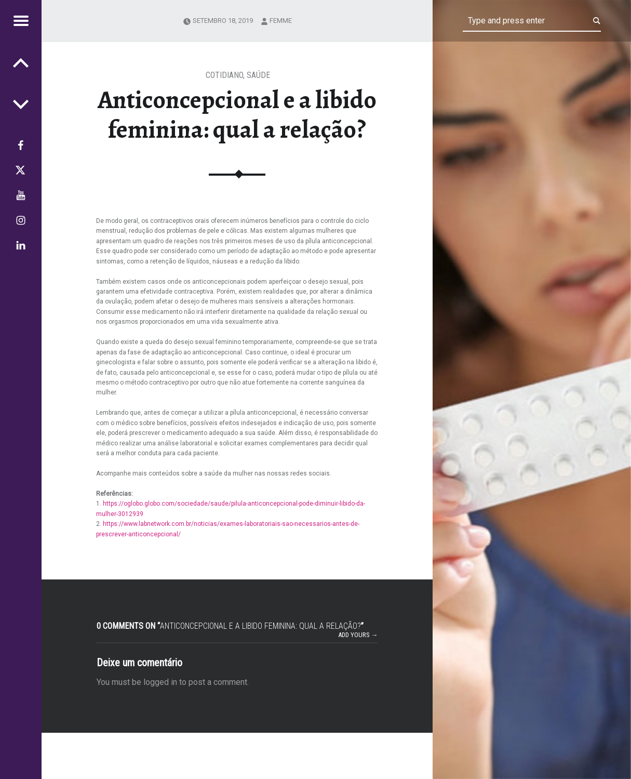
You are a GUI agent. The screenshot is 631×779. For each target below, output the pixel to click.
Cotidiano (224, 75)
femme (281, 20)
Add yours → (358, 635)
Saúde (258, 75)
